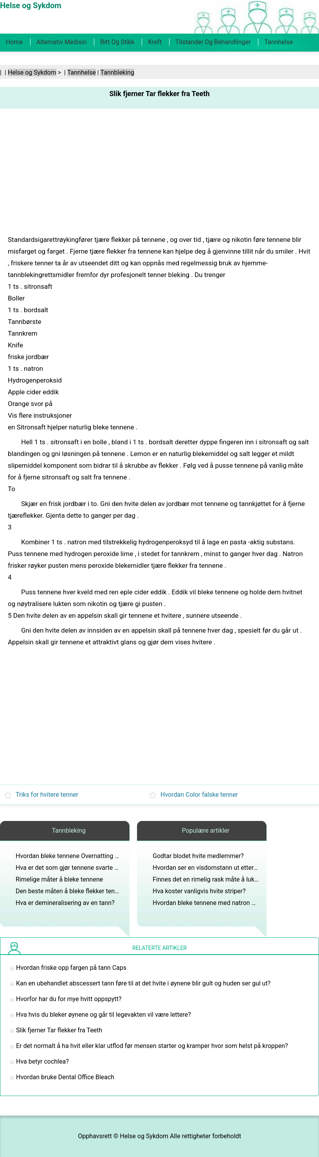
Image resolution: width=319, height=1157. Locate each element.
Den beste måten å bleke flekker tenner (70, 891)
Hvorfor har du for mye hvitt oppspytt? (68, 999)
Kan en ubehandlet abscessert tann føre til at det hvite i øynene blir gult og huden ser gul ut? (143, 983)
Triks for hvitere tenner (47, 794)
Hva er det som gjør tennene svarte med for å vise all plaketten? (104, 867)
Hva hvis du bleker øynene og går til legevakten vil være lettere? (103, 1014)
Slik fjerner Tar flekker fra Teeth (59, 1030)
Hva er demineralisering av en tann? (65, 903)
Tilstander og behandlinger (213, 42)
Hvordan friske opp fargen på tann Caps (71, 967)
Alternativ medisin (61, 42)
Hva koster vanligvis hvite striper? (199, 891)
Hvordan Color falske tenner (199, 794)
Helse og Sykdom (32, 72)
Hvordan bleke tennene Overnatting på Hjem (77, 856)
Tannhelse (278, 42)
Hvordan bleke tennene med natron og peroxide (218, 903)
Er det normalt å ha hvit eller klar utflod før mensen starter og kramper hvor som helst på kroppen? (152, 1046)
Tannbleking (117, 72)
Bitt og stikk (117, 42)
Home (14, 42)
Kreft (155, 42)
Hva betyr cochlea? (42, 1061)
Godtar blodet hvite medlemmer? (198, 856)
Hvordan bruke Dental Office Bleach (65, 1077)
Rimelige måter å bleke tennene (59, 879)
